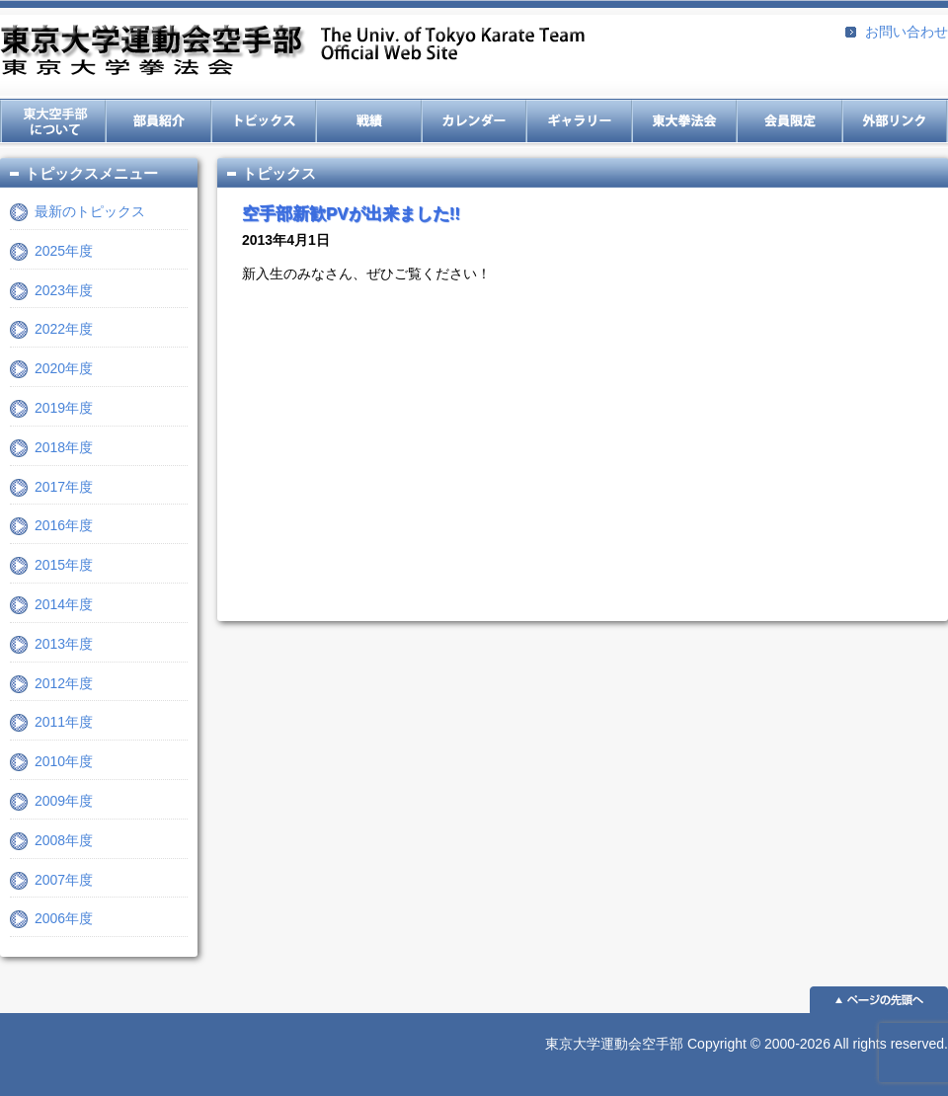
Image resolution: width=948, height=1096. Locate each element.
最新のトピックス (90, 211)
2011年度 (64, 722)
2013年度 (64, 644)
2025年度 (64, 251)
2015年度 (64, 565)
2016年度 (64, 525)
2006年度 (64, 918)
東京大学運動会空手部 (292, 52)
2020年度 (64, 368)
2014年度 (64, 604)
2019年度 (64, 408)
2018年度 (64, 447)
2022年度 (64, 329)
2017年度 (64, 487)
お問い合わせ (906, 32)
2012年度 (64, 683)
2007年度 (64, 880)
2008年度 (64, 840)
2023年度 (64, 290)
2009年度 (64, 801)
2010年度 (64, 761)
